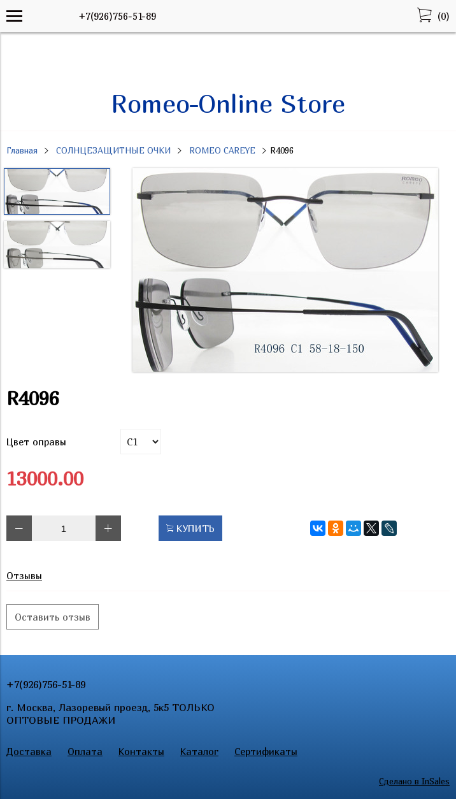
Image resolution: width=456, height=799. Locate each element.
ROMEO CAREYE (222, 150)
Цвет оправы (36, 441)
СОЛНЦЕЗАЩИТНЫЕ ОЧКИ (113, 150)
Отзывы (24, 575)
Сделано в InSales (414, 781)
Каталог (199, 751)
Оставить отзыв (52, 617)
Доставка (29, 751)
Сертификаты (265, 751)
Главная (22, 150)
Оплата (85, 751)
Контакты (141, 751)
